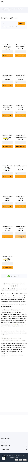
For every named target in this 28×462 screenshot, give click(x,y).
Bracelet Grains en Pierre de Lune (20, 76)
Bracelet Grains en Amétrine (7, 257)
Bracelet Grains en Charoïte (20, 197)
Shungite (14, 324)
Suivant (16, 276)
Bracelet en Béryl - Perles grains (7, 227)
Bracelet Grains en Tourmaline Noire (20, 45)
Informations (5, 438)
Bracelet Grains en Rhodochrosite (7, 45)
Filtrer (21, 23)
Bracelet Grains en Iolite (20, 165)
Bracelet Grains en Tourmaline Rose (7, 106)
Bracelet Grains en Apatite (20, 227)
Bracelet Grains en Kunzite (7, 166)
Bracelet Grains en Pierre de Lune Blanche (21, 136)
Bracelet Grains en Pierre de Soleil (7, 136)
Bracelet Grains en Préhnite (20, 106)
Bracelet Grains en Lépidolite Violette (7, 76)
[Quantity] (7, 51)
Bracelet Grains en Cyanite (7, 197)
